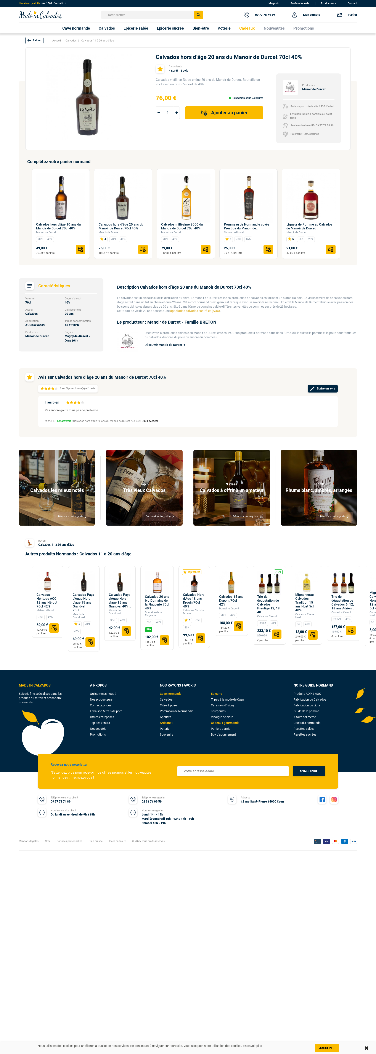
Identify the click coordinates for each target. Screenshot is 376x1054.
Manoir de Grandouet (79, 616)
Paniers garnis (220, 728)
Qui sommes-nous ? (103, 693)
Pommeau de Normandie (176, 711)
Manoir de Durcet (46, 232)
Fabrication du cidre (307, 705)
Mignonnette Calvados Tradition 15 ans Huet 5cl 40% (304, 602)
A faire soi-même (305, 717)
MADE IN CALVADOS (35, 685)
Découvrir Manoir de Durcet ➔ (165, 345)
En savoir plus (252, 1046)
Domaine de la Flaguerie (153, 614)
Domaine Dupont (229, 608)
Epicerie (216, 693)
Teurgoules (218, 711)
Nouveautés (98, 728)
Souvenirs (166, 734)
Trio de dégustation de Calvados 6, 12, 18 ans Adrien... (342, 602)
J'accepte (326, 1048)
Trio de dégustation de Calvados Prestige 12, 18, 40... (268, 604)
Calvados (166, 699)
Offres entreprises (102, 717)
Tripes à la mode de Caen (227, 699)
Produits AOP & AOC (307, 693)
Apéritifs (165, 717)
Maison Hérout (45, 610)
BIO (148, 629)
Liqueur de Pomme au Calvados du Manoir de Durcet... (309, 226)
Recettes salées (304, 728)
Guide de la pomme (306, 711)
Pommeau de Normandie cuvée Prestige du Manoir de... (246, 226)
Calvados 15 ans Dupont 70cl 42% (231, 600)
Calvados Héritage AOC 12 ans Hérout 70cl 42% (47, 600)
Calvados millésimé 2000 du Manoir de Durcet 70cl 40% (182, 226)
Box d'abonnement (223, 734)
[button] (34, 40)
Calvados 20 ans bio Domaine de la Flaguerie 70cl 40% (157, 602)
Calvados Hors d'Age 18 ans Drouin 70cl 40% (193, 600)
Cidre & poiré (168, 705)
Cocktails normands (307, 723)
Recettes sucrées (305, 734)
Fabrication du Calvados (310, 699)
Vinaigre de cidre (222, 717)
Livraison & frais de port (106, 711)
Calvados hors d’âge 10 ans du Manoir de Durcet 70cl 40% (58, 226)
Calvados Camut (267, 616)
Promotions (98, 734)
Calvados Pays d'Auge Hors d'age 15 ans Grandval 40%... (120, 600)
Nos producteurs (101, 699)
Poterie (164, 728)
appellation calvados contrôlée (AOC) (195, 311)
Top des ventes (100, 723)
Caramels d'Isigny (223, 705)
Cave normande (171, 693)
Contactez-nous (100, 705)
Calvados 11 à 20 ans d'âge (56, 544)
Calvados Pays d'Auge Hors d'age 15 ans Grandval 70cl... (83, 602)
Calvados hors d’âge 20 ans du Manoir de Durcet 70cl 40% (121, 226)
